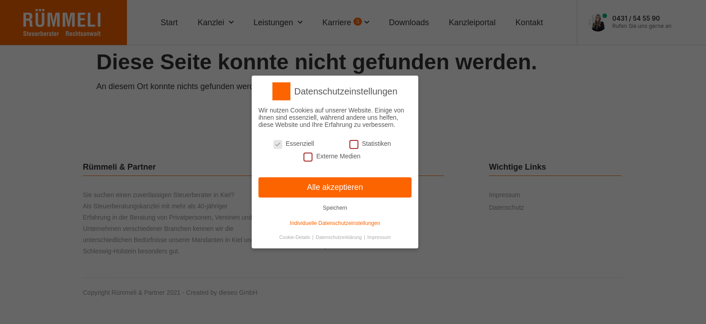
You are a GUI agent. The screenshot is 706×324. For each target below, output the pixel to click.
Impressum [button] (379, 237)
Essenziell (293, 143)
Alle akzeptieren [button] (335, 186)
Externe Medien (331, 156)
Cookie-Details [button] (295, 237)
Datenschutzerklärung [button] (339, 237)
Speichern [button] (335, 208)
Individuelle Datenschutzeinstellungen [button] (335, 223)
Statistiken (370, 143)
